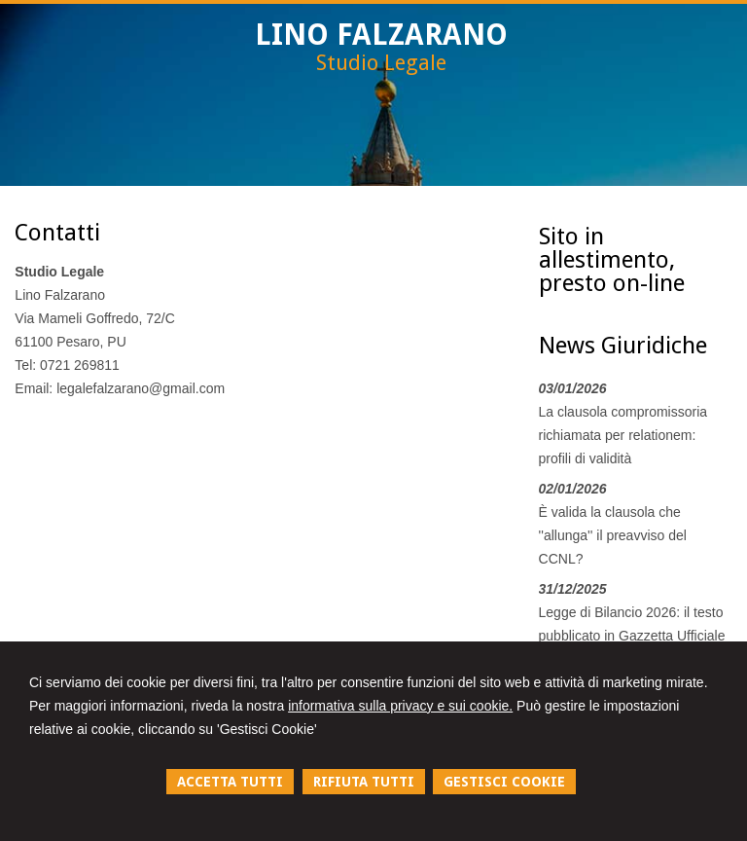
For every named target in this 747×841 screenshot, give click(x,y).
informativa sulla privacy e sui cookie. (400, 705)
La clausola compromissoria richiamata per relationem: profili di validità (623, 435)
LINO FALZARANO (381, 35)
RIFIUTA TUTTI (363, 781)
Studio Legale (381, 63)
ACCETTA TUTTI (230, 781)
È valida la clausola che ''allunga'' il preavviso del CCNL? (613, 535)
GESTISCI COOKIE (504, 781)
